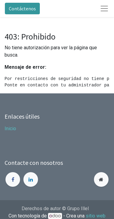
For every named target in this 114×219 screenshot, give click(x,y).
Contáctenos (22, 8)
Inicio (10, 128)
